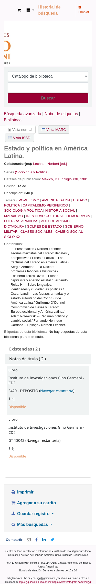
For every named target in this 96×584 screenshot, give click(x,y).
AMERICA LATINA (56, 200)
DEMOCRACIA (78, 216)
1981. (84, 179)
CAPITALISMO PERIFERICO (45, 205)
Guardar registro (31, 513)
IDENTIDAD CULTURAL (44, 216)
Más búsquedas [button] (30, 524)
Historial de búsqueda (49, 10)
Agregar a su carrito (33, 503)
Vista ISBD (19, 138)
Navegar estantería (56, 390)
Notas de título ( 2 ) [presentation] (27, 359)
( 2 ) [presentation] (24, 349)
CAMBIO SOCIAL (69, 231)
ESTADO (80, 200)
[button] (19, 10)
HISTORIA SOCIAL (60, 210)
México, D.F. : (52, 179)
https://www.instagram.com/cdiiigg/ (71, 582)
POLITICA (12, 205)
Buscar (48, 98)
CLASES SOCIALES (36, 231)
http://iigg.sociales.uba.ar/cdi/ (34, 582)
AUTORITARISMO (55, 221)
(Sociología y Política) (31, 172)
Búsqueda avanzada (22, 114)
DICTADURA (14, 226)
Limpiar (83, 10)
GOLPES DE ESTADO (44, 226)
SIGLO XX (12, 237)
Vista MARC (54, 130)
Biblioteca (13, 120)
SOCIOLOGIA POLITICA (23, 210)
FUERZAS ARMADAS (21, 221)
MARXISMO (13, 216)
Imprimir (22, 492)
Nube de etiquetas (61, 114)
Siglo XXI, (71, 179)
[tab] (48, 349)
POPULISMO (29, 200)
